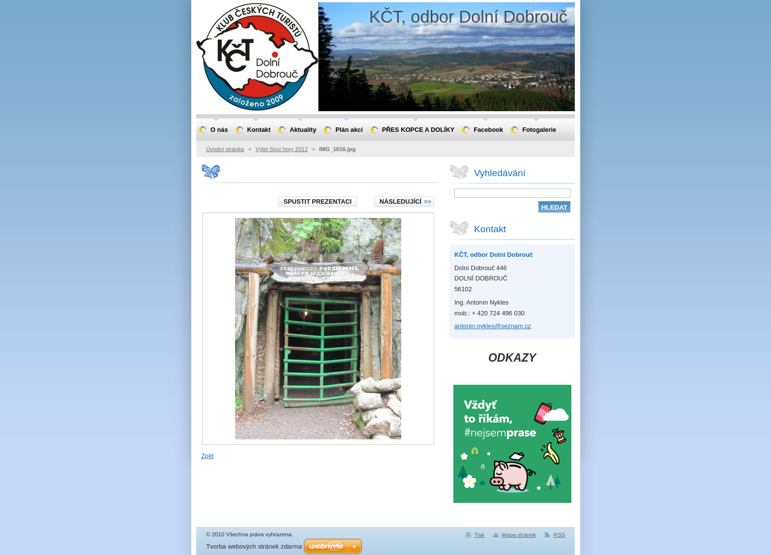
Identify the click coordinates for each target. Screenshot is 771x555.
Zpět (207, 456)
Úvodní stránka (225, 149)
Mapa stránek (519, 535)
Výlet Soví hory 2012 (282, 149)
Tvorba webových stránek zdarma (254, 546)
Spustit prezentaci (318, 201)
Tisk (479, 535)
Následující (405, 201)
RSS (559, 535)
